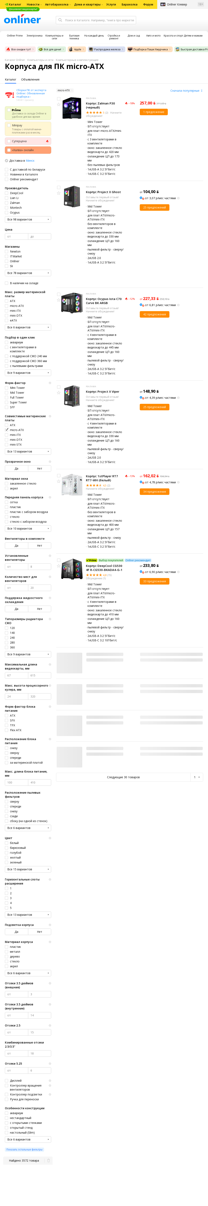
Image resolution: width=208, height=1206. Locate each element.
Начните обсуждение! (100, 200)
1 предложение (153, 112)
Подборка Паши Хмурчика (148, 49)
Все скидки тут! (18, 49)
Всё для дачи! (49, 49)
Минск (30, 160)
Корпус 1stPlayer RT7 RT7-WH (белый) (102, 478)
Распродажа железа (104, 49)
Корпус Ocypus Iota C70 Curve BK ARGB (104, 301)
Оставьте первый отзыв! (102, 197)
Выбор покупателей (111, 560)
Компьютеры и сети (40, 59)
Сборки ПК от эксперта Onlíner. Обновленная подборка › (31, 93)
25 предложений (154, 207)
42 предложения (154, 314)
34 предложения (154, 491)
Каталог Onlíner (15, 59)
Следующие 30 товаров (123, 777)
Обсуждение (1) (96, 578)
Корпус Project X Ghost (103, 192)
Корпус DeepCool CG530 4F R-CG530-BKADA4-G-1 (104, 568)
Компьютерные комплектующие (77, 59)
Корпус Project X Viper (102, 391)
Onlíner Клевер (177, 4)
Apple (74, 49)
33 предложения (154, 581)
